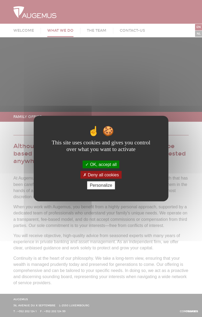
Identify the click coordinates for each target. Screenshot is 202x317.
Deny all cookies (101, 175)
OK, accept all (100, 164)
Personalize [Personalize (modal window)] (101, 185)
